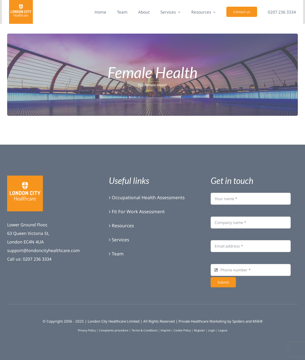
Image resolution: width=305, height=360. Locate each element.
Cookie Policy (182, 330)
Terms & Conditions (145, 330)
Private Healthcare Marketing (202, 321)
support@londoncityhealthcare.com (43, 250)
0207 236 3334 (37, 259)
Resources (123, 226)
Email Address (228, 234)
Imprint (165, 330)
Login (211, 330)
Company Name (230, 210)
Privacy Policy (87, 330)
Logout (222, 330)
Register (199, 330)
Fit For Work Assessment (138, 211)
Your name (224, 187)
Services (120, 240)
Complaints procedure (113, 330)
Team (118, 254)
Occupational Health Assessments (148, 197)
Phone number (229, 258)
